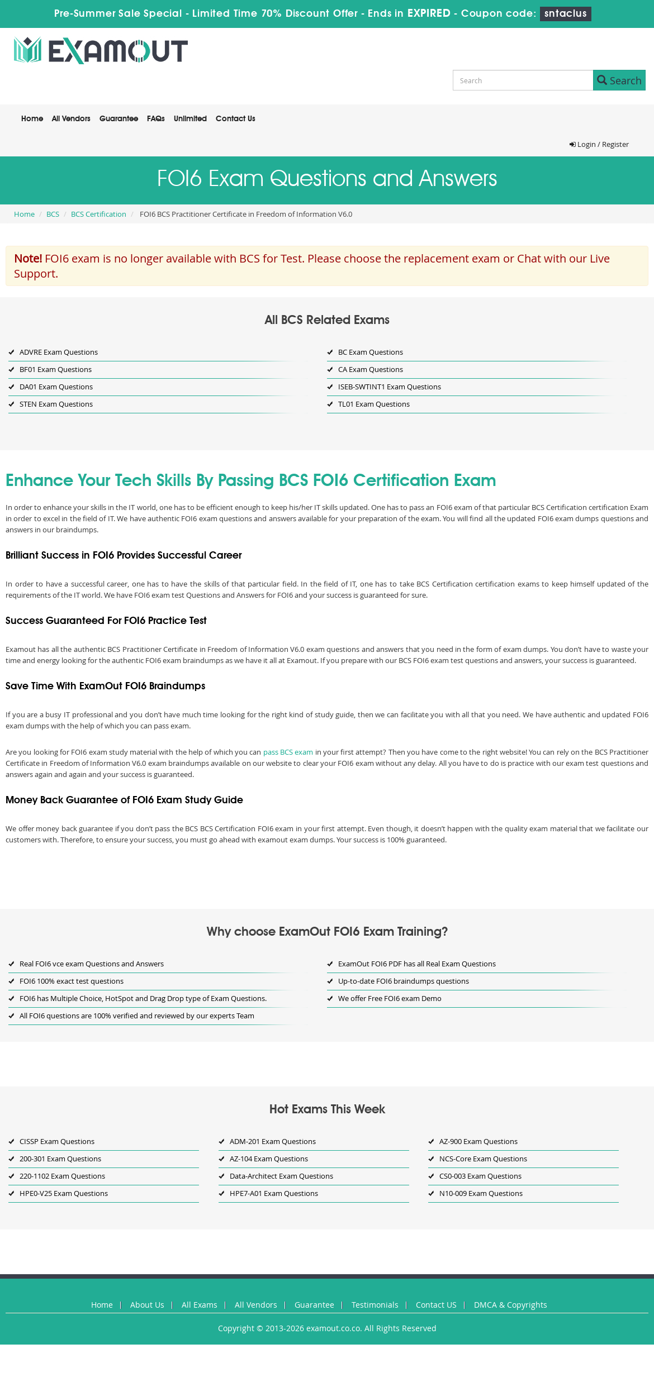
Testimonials (375, 1304)
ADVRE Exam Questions (59, 352)
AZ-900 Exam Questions (478, 1141)
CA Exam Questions (370, 369)
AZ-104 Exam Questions (269, 1159)
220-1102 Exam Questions (62, 1176)
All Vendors (71, 119)
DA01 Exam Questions (56, 387)
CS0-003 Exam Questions (480, 1176)
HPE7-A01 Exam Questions (274, 1193)
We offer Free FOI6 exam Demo (390, 998)
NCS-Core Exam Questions (483, 1159)
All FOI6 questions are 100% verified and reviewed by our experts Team (137, 1016)
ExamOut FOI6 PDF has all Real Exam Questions (417, 964)
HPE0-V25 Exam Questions (64, 1193)
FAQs (156, 119)
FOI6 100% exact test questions (72, 981)
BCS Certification (98, 214)
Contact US (436, 1304)
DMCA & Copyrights (510, 1304)
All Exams (199, 1304)
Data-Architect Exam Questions (281, 1176)
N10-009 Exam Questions (481, 1193)
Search (619, 80)
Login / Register (599, 144)
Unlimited (190, 119)
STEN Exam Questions (56, 404)
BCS (52, 214)
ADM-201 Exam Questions (273, 1141)
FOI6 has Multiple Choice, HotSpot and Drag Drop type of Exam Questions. (143, 998)
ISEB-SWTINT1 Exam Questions (389, 387)
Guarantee (118, 119)
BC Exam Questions (370, 352)
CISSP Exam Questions (57, 1141)
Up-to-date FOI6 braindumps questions (403, 981)
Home (32, 119)
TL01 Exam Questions (374, 404)
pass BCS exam (288, 752)
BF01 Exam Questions (56, 369)
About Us (147, 1304)
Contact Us (235, 119)
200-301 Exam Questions (60, 1159)
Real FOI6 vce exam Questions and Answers (92, 964)
